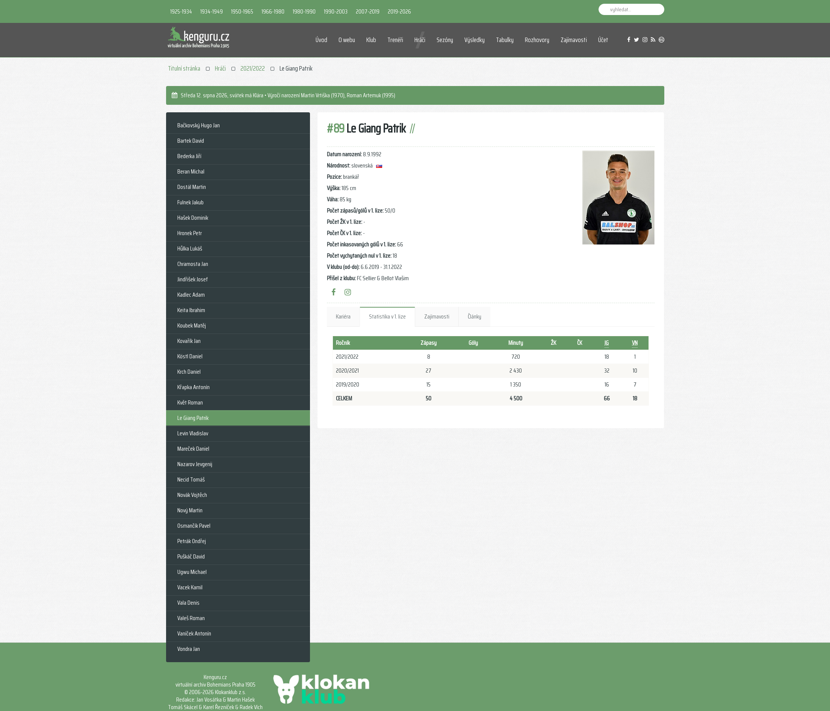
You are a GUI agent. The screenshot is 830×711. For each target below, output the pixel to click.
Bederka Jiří (189, 156)
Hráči (419, 40)
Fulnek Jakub (190, 202)
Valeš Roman (191, 618)
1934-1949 (211, 11)
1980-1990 (304, 11)
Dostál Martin (191, 187)
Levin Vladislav (192, 433)
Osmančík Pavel (193, 525)
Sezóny (445, 40)
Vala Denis (188, 602)
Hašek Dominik (192, 217)
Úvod (321, 40)
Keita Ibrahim (191, 310)
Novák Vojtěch (192, 495)
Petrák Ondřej (191, 541)
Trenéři (395, 40)
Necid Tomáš (191, 479)
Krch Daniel (189, 371)
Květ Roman (190, 402)
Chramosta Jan (192, 264)
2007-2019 (367, 11)
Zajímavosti (574, 40)
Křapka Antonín (193, 387)
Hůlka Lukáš (189, 248)
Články (474, 316)
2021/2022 (252, 68)
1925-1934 (181, 11)
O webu (347, 40)
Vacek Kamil (190, 587)
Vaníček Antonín (194, 633)
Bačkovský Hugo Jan (198, 125)
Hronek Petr (189, 233)
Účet (603, 40)
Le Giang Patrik (193, 418)
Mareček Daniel (193, 448)
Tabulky (505, 40)
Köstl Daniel (190, 356)
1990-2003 (336, 11)
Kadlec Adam (191, 294)
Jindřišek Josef (192, 279)
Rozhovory (537, 40)
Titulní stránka (184, 68)
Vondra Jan (188, 649)
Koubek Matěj (191, 325)
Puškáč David (191, 556)
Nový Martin (190, 510)
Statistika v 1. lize (387, 316)
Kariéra (343, 316)
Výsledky (474, 40)
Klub (371, 40)
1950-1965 (242, 11)
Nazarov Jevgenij (194, 464)
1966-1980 (273, 11)
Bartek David (190, 140)
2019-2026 (399, 11)
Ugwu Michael (192, 572)
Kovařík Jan (189, 341)
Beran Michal (190, 171)
